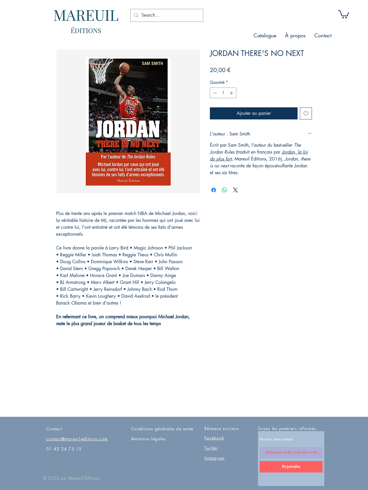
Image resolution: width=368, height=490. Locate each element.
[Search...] (166, 15)
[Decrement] (214, 93)
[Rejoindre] (291, 466)
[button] (343, 13)
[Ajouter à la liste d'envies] (306, 113)
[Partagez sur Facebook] (213, 190)
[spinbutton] (223, 93)
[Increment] (231, 93)
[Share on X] (235, 190)
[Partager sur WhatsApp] (224, 190)
